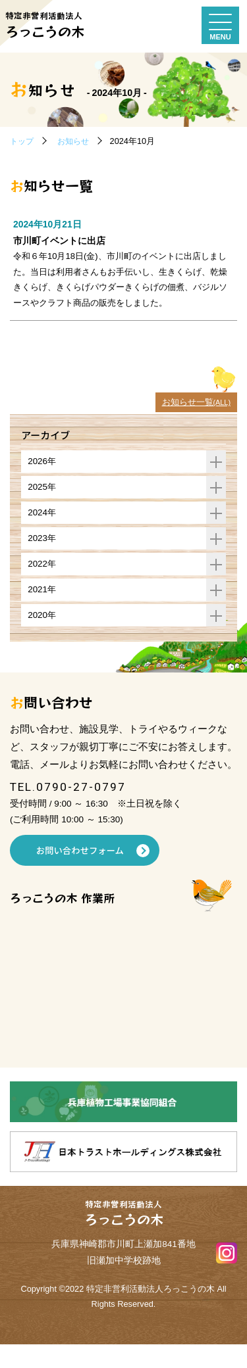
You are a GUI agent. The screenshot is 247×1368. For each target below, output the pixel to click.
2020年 (127, 638)
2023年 (127, 559)
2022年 (127, 586)
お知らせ (76, 141)
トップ (23, 141)
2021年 (127, 612)
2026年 (127, 480)
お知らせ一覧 (194, 421)
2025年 (127, 507)
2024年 (127, 533)
